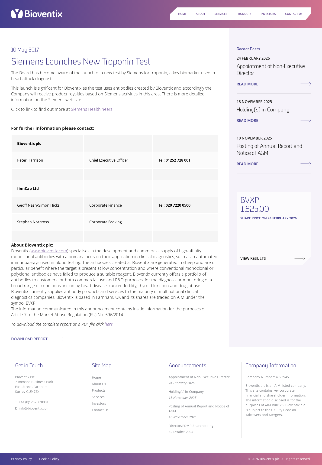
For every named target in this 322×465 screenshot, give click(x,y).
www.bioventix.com (49, 251)
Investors (268, 14)
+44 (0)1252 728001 (33, 402)
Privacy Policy (21, 459)
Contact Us (294, 14)
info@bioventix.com (34, 408)
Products (244, 14)
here (109, 324)
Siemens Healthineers (91, 109)
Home (182, 14)
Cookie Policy (49, 459)
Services (221, 14)
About (200, 14)
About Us (99, 384)
